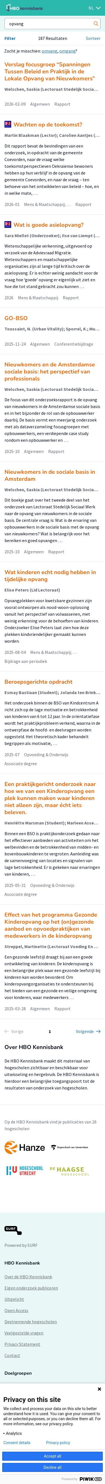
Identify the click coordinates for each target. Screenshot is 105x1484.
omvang (49, 51)
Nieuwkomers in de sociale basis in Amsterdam (49, 475)
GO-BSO (16, 318)
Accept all (52, 1456)
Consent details (17, 1442)
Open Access (16, 1310)
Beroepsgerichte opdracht (38, 682)
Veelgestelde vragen (23, 1333)
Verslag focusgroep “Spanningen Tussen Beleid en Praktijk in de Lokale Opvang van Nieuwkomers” (49, 71)
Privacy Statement (22, 1344)
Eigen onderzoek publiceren (31, 1288)
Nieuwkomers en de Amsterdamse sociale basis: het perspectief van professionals (49, 371)
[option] (52, 1161)
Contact (12, 1355)
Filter (9, 38)
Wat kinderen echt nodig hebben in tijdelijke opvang (50, 575)
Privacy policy (58, 1442)
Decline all (53, 1467)
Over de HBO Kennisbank (28, 1276)
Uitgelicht (14, 1299)
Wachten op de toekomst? (47, 124)
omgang (67, 51)
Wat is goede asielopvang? (48, 225)
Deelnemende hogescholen (30, 1321)
